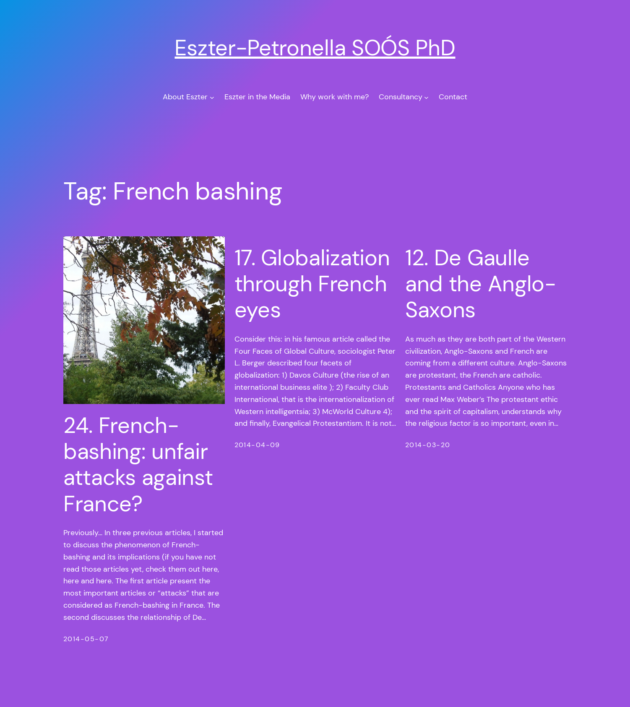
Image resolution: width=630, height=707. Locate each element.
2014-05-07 (86, 638)
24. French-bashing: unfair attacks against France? (138, 464)
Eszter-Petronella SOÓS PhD (314, 48)
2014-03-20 (427, 444)
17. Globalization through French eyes (312, 284)
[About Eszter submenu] (212, 97)
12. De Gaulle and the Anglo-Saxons (480, 284)
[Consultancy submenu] (426, 97)
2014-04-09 (257, 444)
